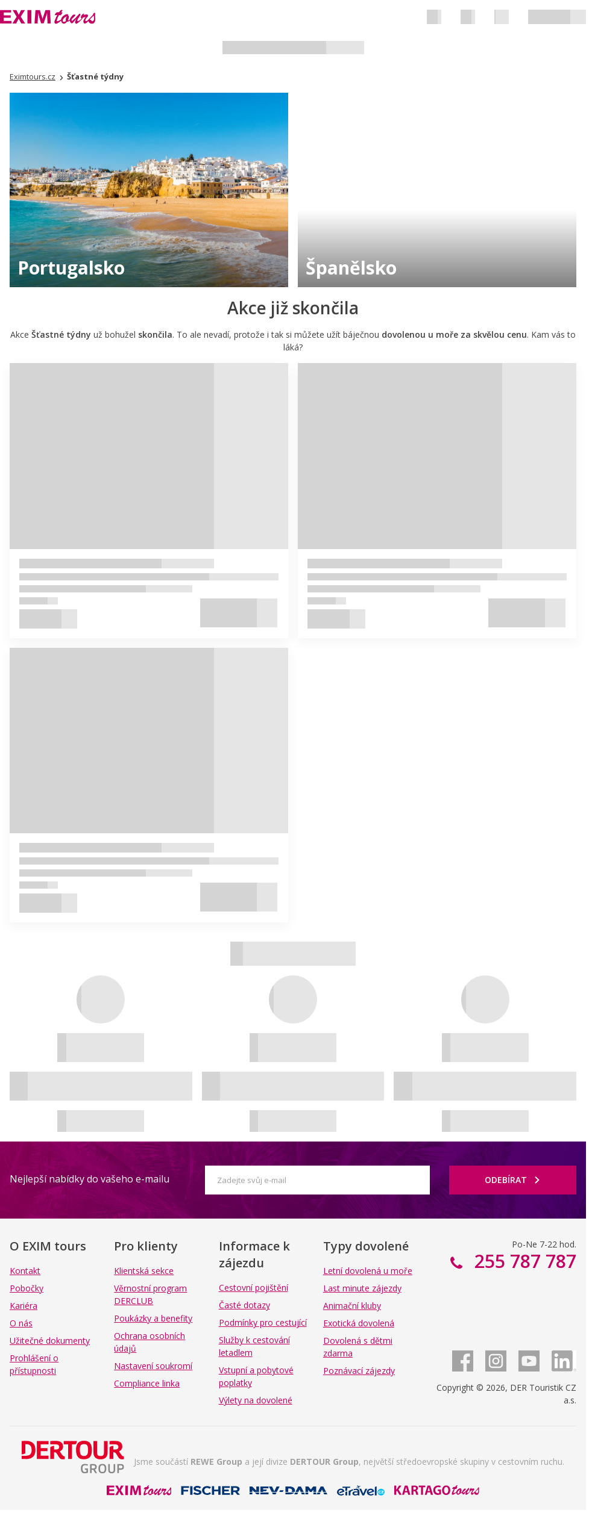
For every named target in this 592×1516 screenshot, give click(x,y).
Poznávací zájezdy (359, 1370)
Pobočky (26, 1288)
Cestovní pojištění (253, 1287)
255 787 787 (523, 1261)
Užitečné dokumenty (50, 1340)
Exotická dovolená (358, 1323)
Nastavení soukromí (153, 1366)
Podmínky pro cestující (263, 1322)
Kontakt (25, 1270)
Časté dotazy (244, 1305)
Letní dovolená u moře (367, 1270)
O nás (21, 1323)
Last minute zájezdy (362, 1288)
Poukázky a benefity (153, 1318)
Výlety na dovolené (255, 1400)
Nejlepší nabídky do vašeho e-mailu (89, 1178)
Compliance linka (147, 1383)
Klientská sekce (144, 1270)
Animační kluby (352, 1305)
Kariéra (23, 1305)
